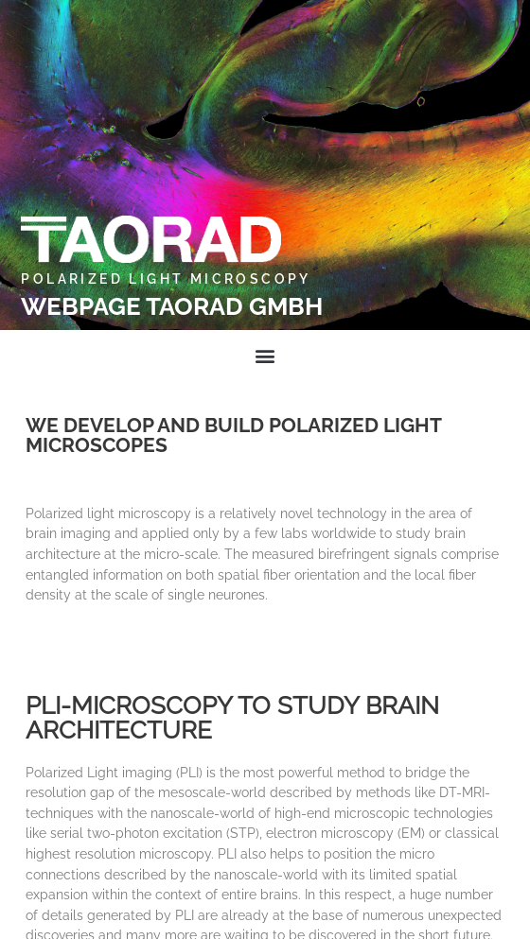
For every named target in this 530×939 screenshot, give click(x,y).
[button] (265, 355)
